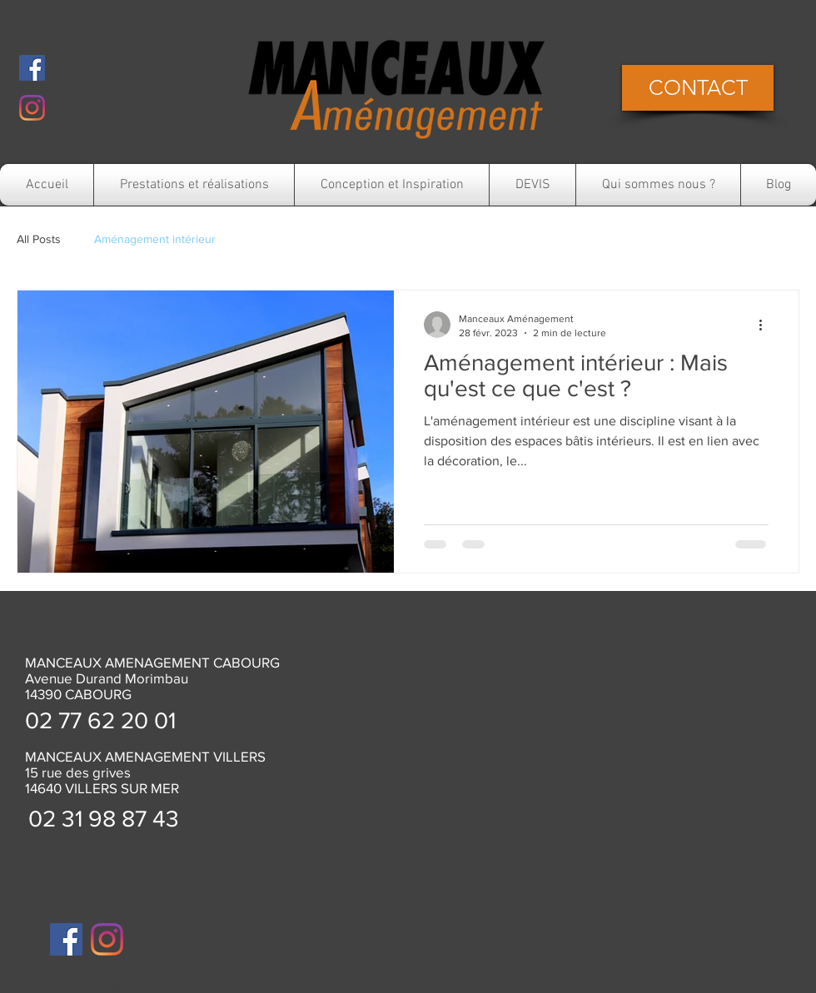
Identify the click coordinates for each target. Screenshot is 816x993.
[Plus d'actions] (766, 325)
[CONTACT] (698, 88)
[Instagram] (32, 108)
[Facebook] (32, 68)
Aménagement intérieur (155, 239)
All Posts (39, 239)
